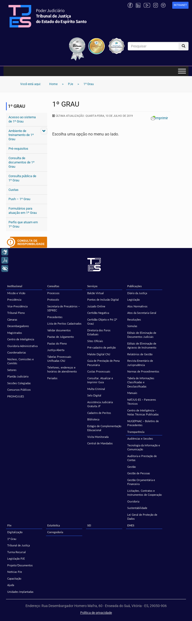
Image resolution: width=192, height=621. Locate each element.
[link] (180, 5)
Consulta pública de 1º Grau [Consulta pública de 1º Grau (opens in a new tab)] (22, 178)
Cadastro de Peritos (99, 412)
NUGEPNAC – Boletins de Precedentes (143, 423)
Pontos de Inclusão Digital (103, 299)
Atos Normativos (137, 306)
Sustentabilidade (137, 507)
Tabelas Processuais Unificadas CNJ (59, 359)
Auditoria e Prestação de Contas (142, 458)
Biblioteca (93, 419)
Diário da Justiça (137, 293)
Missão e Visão (16, 293)
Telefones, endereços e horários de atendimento (62, 369)
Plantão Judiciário (17, 376)
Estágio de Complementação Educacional (104, 428)
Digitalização (14, 532)
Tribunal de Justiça (18, 545)
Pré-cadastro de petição (101, 347)
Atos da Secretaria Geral (141, 312)
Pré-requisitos (18, 148)
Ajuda (10, 585)
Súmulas (132, 326)
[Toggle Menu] (182, 71)
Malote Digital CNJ (98, 354)
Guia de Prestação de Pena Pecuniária (103, 363)
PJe (9, 525)
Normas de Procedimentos (143, 371)
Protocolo (53, 299)
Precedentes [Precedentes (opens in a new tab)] (54, 317)
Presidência (14, 299)
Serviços (92, 286)
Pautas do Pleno (57, 343)
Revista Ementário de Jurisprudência (140, 363)
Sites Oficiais (95, 341)
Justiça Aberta (55, 350)
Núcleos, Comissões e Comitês (20, 361)
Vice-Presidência (17, 306)
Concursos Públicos (19, 389)
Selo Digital (94, 395)
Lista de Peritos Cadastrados (64, 323)
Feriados (52, 378)
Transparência (135, 431)
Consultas (53, 286)
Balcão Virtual (95, 293)
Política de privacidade (96, 613)
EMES (130, 525)
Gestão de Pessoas (138, 473)
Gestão (131, 466)
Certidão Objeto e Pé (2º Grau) (102, 321)
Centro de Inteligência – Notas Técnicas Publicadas (143, 412)
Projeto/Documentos (20, 565)
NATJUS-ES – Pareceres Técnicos (141, 401)
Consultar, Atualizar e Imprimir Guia (100, 380)
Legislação (133, 299)
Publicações (134, 286)
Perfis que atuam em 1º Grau (23, 224)
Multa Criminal (96, 388)
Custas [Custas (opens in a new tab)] (13, 190)
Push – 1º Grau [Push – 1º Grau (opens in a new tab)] (19, 199)
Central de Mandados (100, 443)
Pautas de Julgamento (60, 336)
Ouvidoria (133, 501)
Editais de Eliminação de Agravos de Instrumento (141, 345)
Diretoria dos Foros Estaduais (98, 332)
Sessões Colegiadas (19, 383)
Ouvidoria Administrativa (22, 346)
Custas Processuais (98, 371)
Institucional (14, 286)
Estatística (53, 525)
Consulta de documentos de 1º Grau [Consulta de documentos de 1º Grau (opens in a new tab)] (21, 162)
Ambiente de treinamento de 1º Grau (21, 135)
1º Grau (11, 538)
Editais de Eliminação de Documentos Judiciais (141, 335)
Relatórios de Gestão (139, 354)
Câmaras (12, 319)
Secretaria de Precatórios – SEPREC (63, 308)
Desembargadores (18, 326)
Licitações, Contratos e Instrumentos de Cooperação (144, 493)
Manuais (132, 392)
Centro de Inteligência (20, 339)
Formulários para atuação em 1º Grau (22, 211)
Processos (53, 293)
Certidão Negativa (98, 312)
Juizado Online (96, 306)
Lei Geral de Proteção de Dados (142, 516)
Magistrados (14, 332)
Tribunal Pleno (16, 312)
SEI (89, 525)
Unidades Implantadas (20, 591)
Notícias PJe (14, 571)
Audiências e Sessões (140, 438)
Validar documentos (59, 330)
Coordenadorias (16, 352)
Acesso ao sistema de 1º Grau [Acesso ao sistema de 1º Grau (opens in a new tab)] (22, 119)
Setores (11, 370)
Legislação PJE (16, 558)
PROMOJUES (15, 396)
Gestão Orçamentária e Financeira (141, 482)
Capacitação (14, 578)
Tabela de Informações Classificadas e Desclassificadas (140, 382)
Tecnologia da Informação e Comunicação (143, 447)
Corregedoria (55, 532)
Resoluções (134, 319)
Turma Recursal (16, 552)
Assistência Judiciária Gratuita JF (100, 404)
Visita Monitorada (97, 436)
